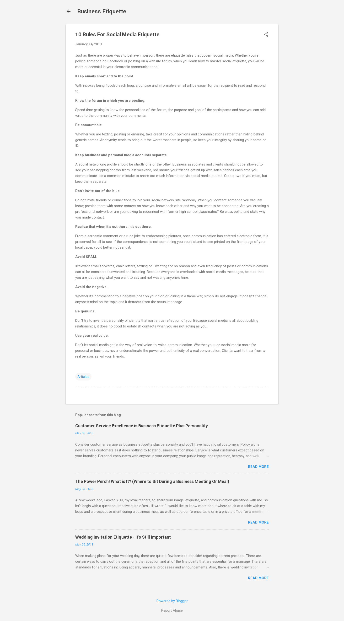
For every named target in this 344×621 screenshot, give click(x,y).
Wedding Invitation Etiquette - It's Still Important (123, 537)
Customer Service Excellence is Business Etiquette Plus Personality (141, 425)
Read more (258, 467)
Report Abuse (172, 610)
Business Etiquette (101, 11)
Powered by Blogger (172, 601)
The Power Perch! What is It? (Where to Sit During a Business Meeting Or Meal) (152, 481)
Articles (83, 377)
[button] (266, 35)
